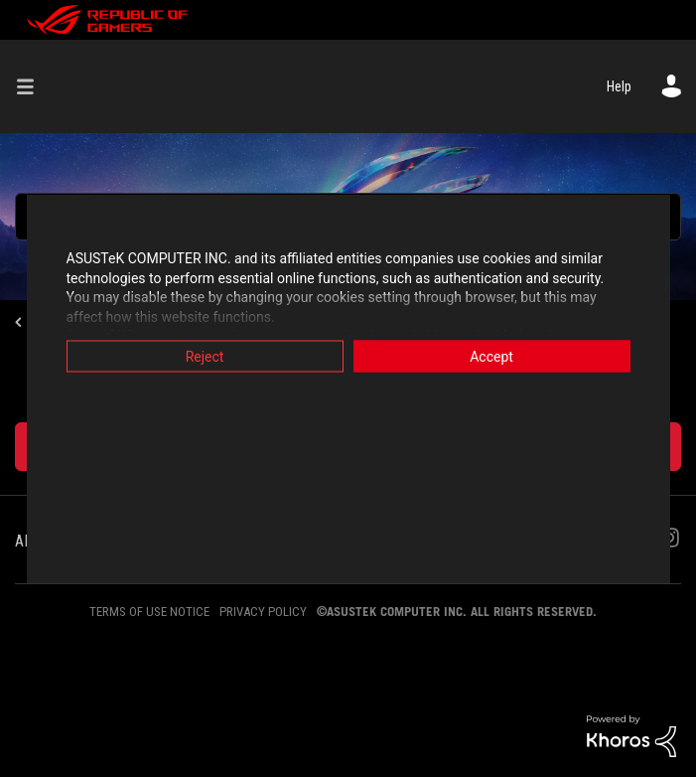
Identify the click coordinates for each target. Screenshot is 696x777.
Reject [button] (205, 357)
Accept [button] (491, 357)
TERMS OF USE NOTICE (149, 611)
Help (619, 86)
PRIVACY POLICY (263, 611)
